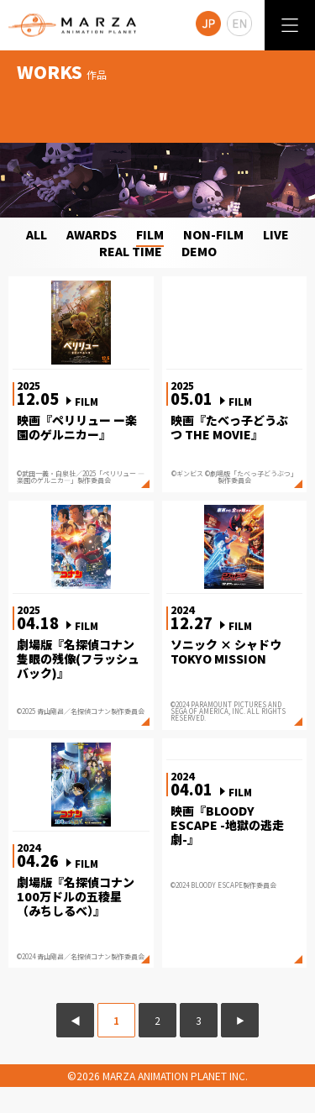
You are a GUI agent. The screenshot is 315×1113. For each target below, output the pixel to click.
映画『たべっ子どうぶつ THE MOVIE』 (229, 427)
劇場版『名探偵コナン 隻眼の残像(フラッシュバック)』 (78, 659)
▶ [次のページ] (240, 1020)
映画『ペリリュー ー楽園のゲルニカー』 (77, 427)
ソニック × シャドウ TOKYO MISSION (226, 652)
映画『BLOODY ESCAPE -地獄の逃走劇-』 (227, 825)
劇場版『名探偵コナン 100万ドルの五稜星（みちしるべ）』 (75, 896)
